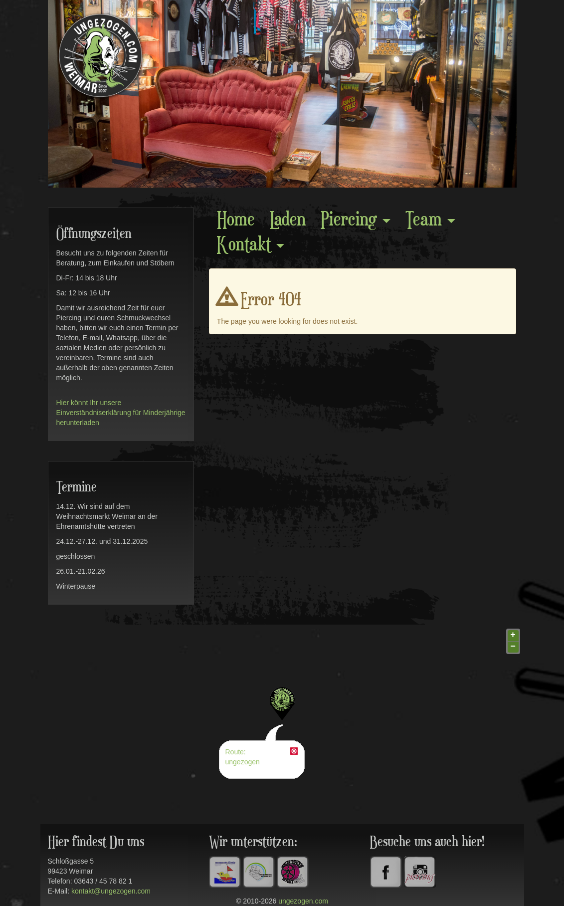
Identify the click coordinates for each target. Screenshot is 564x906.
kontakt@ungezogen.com (111, 891)
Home (236, 220)
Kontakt (250, 245)
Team (430, 220)
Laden (288, 220)
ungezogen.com (303, 901)
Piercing (355, 220)
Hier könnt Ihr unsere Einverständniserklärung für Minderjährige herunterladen (121, 413)
